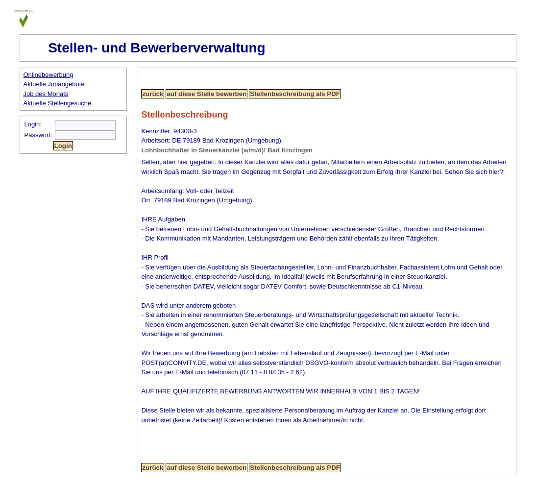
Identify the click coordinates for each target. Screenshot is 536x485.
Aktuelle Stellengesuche (58, 103)
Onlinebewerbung (48, 74)
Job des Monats (46, 93)
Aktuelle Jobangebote (54, 84)
